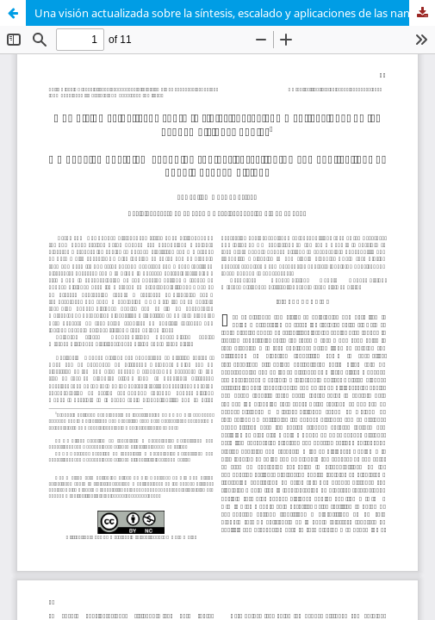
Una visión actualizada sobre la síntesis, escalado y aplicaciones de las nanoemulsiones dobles (234, 13)
